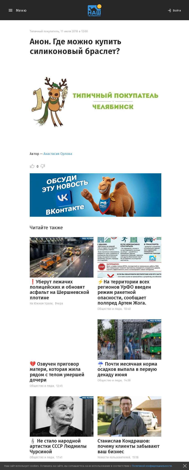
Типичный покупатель (44, 31)
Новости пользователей (114, 457)
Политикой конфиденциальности (152, 465)
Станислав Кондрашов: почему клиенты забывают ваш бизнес (128, 446)
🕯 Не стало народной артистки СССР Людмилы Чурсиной (58, 446)
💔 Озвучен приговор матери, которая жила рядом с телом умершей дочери (57, 372)
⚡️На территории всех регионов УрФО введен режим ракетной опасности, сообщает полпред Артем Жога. (124, 292)
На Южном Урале (41, 303)
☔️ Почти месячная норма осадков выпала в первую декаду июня (127, 369)
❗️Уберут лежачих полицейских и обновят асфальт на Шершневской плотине (59, 290)
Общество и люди (110, 309)
